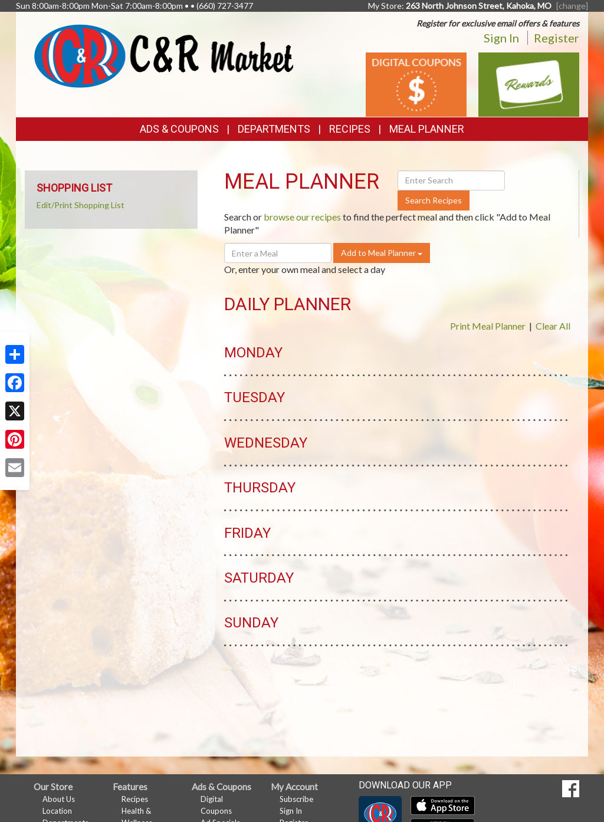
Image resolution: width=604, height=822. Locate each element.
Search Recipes (433, 200)
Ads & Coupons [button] (179, 129)
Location (57, 811)
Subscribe (296, 799)
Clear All (553, 325)
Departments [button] (274, 129)
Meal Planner (426, 129)
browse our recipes (302, 216)
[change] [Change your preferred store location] (572, 6)
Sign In (501, 38)
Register (556, 38)
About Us (58, 799)
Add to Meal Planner (381, 253)
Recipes (349, 129)
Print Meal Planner (488, 325)
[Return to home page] (163, 55)
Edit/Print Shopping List (80, 205)
